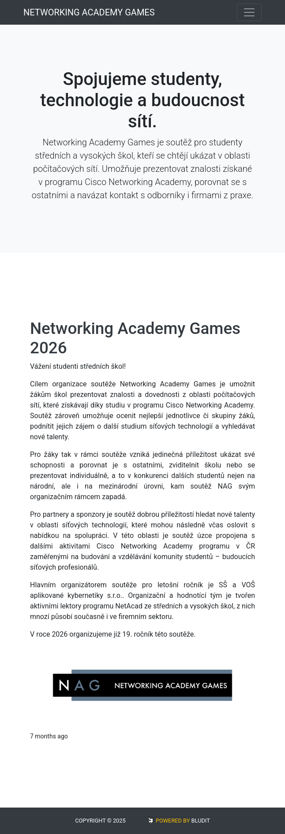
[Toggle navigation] (249, 12)
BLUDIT (200, 820)
